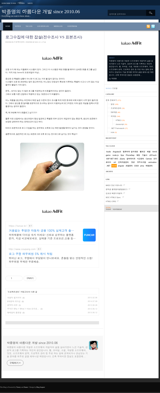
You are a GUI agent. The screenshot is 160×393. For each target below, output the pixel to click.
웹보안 (142, 151)
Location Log (43, 26)
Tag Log (29, 26)
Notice (18, 26)
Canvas (149, 158)
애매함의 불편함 (14, 312)
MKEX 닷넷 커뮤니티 (114, 185)
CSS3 (136, 166)
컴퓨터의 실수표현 (130, 151)
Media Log (58, 26)
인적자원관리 (123, 162)
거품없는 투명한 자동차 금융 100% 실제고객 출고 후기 (41, 230)
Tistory (18, 387)
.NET (108, 166)
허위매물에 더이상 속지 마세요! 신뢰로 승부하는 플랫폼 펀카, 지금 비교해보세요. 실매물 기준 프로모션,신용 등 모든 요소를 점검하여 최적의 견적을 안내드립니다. (41, 236)
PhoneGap (130, 155)
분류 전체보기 (113, 100)
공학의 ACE (12, 305)
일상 (114, 104)
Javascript (121, 124)
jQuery (122, 158)
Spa (122, 155)
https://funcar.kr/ (18, 225)
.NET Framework (119, 128)
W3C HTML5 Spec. (113, 197)
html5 (114, 166)
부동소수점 (141, 162)
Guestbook (72, 26)
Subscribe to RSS (9, 3)
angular (121, 166)
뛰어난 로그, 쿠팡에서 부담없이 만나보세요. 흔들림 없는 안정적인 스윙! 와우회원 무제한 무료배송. (51, 259)
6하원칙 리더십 (13, 301)
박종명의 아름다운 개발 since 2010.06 (41, 11)
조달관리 (129, 166)
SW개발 (115, 112)
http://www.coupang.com (22, 249)
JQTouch (152, 155)
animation (152, 162)
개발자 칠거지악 (14, 297)
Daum (26, 387)
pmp (142, 166)
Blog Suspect (40, 387)
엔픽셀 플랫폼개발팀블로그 (117, 189)
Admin (21, 3)
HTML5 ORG (111, 201)
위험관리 (148, 166)
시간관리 (140, 158)
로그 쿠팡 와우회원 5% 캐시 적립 (30, 254)
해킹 (138, 155)
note (114, 132)
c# (114, 162)
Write (30, 3)
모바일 (115, 116)
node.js (115, 155)
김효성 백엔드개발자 (114, 193)
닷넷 (133, 162)
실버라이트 (131, 158)
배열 (149, 151)
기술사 (144, 155)
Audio (108, 151)
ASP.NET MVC (112, 158)
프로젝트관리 (19, 42)
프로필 (114, 88)
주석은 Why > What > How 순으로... (23, 308)
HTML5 (120, 120)
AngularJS (117, 151)
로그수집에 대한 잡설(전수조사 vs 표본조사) (43, 37)
